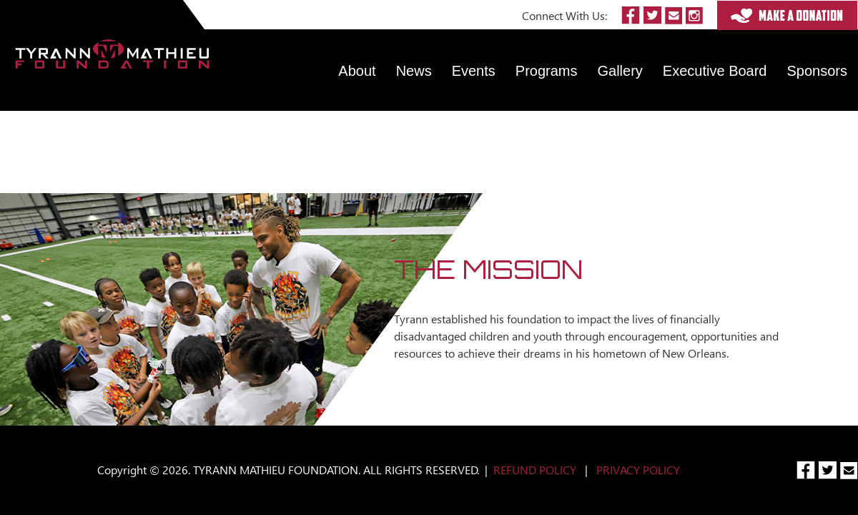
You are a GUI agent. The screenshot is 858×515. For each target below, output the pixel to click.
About (356, 71)
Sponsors (817, 71)
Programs (547, 71)
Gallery (620, 71)
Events (473, 71)
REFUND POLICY (534, 469)
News (414, 71)
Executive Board (715, 71)
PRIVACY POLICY (638, 469)
